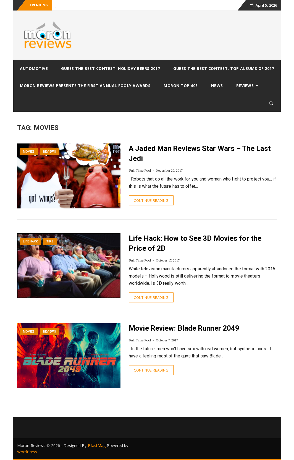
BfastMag (97, 445)
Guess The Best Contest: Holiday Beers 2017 (110, 68)
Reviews (245, 85)
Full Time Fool (140, 170)
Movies (29, 151)
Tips (49, 241)
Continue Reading (151, 200)
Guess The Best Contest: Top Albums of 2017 (223, 68)
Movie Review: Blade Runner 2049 (184, 328)
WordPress (27, 451)
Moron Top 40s (181, 85)
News (217, 85)
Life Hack (30, 241)
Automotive (34, 68)
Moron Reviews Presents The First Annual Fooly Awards (85, 85)
